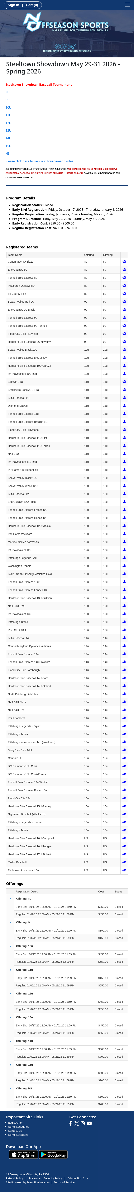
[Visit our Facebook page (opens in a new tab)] (71, 1123)
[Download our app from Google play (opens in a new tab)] (53, 1154)
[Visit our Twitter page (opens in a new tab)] (77, 1123)
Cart (32, 5)
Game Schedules (18, 1126)
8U (8, 92)
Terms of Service (64, 1182)
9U (8, 100)
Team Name (15, 254)
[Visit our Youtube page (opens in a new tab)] (90, 1123)
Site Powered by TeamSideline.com (28, 1182)
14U (8, 138)
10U (8, 107)
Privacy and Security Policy (45, 1178)
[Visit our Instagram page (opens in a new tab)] (84, 1123)
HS (8, 153)
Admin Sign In (78, 1178)
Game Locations (18, 1134)
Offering (89, 254)
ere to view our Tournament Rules (49, 161)
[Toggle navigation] (127, 4)
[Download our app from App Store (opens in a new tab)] (23, 1154)
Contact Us (15, 1130)
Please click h (15, 161)
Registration (15, 1122)
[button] (10, 899)
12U (8, 123)
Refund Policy (14, 1178)
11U (8, 115)
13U (8, 130)
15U (8, 146)
